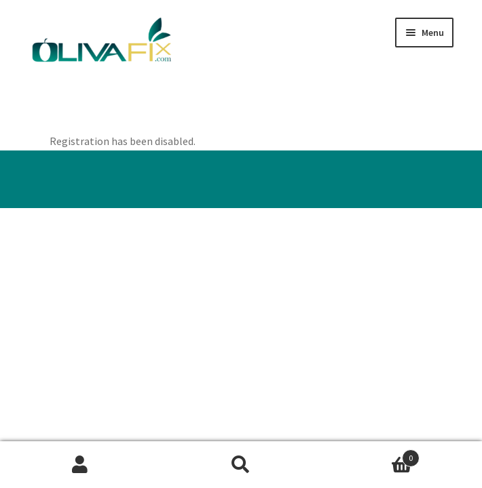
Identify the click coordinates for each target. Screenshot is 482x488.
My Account (80, 465)
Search (241, 465)
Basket (370, 455)
